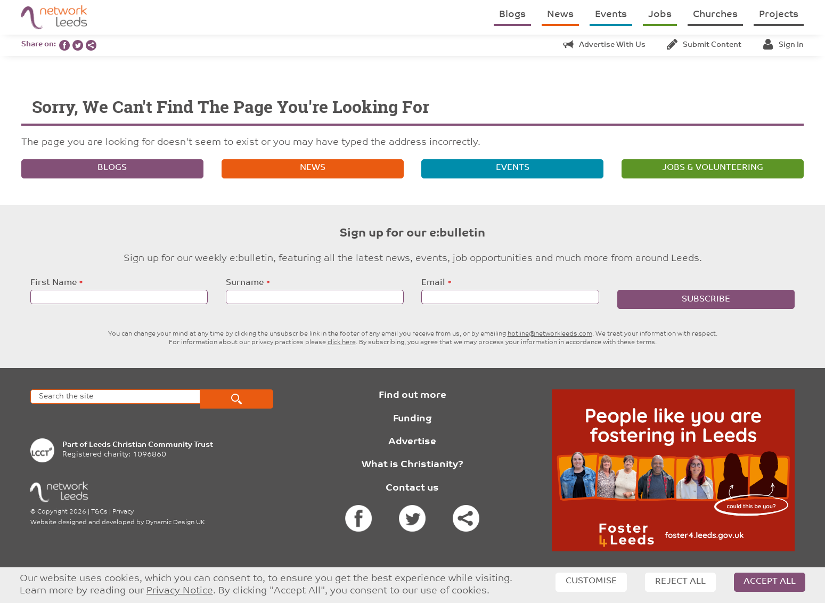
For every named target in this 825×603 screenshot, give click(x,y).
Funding (412, 419)
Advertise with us (604, 45)
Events (611, 15)
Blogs (512, 15)
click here (342, 342)
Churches (715, 15)
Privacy (123, 512)
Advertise (412, 442)
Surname (245, 283)
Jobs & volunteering (712, 168)
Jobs (660, 15)
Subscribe (706, 299)
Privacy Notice (179, 591)
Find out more (412, 395)
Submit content (704, 45)
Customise (591, 581)
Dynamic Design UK (175, 522)
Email (433, 283)
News (560, 15)
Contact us (412, 488)
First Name (53, 283)
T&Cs (99, 512)
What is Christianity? (412, 465)
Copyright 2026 (61, 512)
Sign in (783, 45)
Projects (778, 15)
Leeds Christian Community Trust (151, 445)
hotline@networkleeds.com (550, 334)
